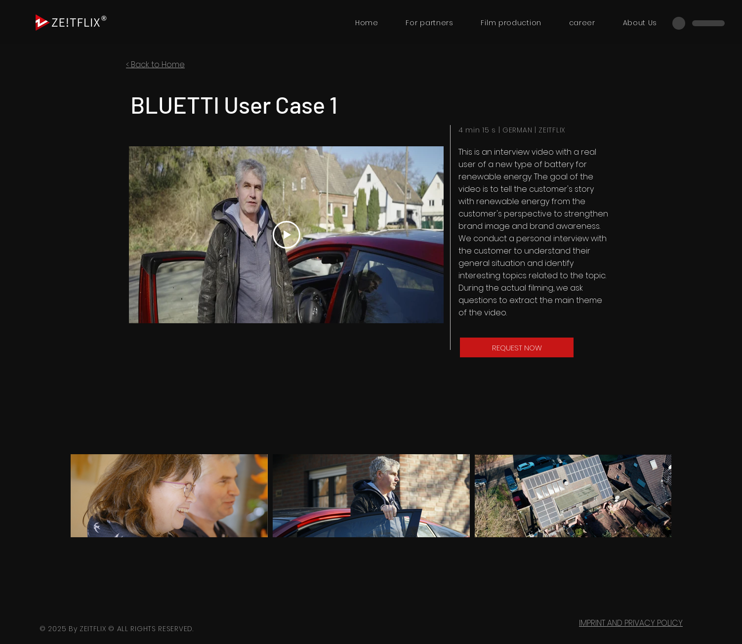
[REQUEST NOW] (517, 347)
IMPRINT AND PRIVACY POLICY (631, 623)
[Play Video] (286, 235)
